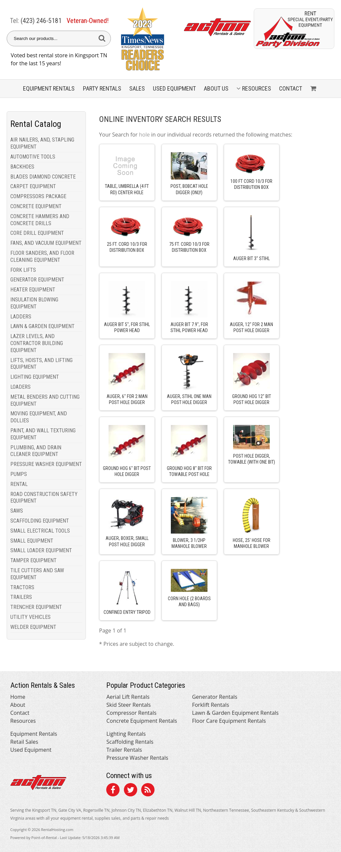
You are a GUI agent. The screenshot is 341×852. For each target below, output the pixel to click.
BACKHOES (22, 167)
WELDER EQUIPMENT (33, 627)
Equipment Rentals (33, 733)
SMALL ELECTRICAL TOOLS (40, 531)
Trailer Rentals (124, 749)
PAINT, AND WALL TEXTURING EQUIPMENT (43, 434)
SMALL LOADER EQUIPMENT (41, 550)
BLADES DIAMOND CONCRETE (43, 177)
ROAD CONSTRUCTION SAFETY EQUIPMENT (44, 497)
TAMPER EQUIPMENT (33, 560)
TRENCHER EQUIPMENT (36, 607)
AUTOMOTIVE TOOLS (32, 157)
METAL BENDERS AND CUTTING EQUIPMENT (45, 400)
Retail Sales (24, 741)
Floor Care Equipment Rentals (229, 720)
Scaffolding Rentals (129, 741)
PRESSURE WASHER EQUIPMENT (46, 464)
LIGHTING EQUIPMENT (34, 377)
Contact (290, 88)
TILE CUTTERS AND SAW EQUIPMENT (37, 574)
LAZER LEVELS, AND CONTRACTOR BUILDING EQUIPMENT (36, 343)
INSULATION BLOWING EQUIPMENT (34, 303)
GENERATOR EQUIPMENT (37, 279)
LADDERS (20, 316)
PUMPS (18, 474)
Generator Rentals (214, 696)
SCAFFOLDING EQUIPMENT (39, 521)
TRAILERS (21, 597)
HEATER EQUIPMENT (32, 289)
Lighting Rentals (126, 733)
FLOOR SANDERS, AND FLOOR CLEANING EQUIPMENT (42, 256)
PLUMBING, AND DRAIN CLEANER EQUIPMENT (35, 451)
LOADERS (20, 387)
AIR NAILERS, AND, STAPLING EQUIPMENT (42, 143)
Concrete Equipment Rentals (141, 720)
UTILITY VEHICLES (30, 617)
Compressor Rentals (131, 712)
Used (174, 88)
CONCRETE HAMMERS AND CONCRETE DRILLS (39, 219)
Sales (137, 88)
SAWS (16, 511)
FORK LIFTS (23, 270)
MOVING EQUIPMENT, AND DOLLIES (38, 417)
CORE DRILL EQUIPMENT (37, 233)
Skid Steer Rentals (128, 704)
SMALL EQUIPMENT (31, 541)
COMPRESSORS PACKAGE (38, 196)
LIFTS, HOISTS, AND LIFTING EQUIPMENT (41, 363)
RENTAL (19, 484)
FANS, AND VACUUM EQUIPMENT (46, 243)
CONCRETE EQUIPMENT (36, 206)
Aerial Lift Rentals (127, 696)
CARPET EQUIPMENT (33, 186)
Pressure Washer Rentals (137, 757)
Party (102, 88)
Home (17, 696)
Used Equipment (31, 749)
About (17, 704)
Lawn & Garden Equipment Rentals (235, 712)
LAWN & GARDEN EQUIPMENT (42, 326)
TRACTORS (22, 587)
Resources (253, 88)
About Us (216, 88)
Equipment (49, 88)
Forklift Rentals (210, 704)
